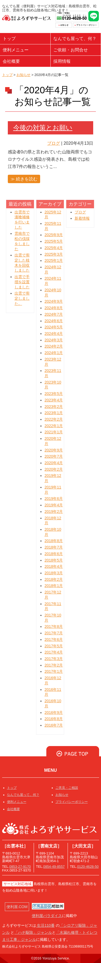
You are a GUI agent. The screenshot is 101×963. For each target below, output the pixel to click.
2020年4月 (53, 463)
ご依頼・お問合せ (70, 50)
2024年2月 (53, 346)
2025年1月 (53, 260)
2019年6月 (53, 498)
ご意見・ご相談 (66, 788)
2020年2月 (53, 469)
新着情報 (82, 218)
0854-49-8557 (54, 867)
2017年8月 (53, 626)
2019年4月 (53, 505)
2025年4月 (53, 248)
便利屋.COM (17, 907)
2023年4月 (53, 400)
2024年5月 (53, 327)
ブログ (53, 143)
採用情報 (62, 61)
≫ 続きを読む (24, 179)
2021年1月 (53, 432)
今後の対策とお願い (42, 127)
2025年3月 (53, 254)
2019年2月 (53, 511)
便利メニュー (16, 50)
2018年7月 (53, 547)
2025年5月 (53, 241)
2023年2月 (53, 406)
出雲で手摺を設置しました (22, 282)
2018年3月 (53, 573)
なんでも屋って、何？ (74, 38)
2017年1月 (53, 671)
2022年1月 (53, 426)
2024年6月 (53, 321)
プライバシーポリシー (71, 802)
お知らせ (23, 75)
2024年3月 (53, 340)
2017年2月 (53, 665)
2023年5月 (53, 393)
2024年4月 (53, 333)
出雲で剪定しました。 (22, 298)
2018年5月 (53, 560)
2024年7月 (53, 314)
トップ (9, 38)
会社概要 (11, 61)
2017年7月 (53, 633)
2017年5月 (53, 646)
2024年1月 (53, 353)
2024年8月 (53, 308)
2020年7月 (53, 456)
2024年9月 (53, 301)
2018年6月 (53, 554)
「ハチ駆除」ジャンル (33, 932)
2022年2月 (53, 419)
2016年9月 (53, 712)
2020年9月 (53, 450)
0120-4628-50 (88, 867)
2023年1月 (53, 413)
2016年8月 (53, 719)
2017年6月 (53, 639)
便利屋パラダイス (47, 915)
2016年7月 (53, 725)
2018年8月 (53, 541)
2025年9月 (53, 235)
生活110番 (45, 925)
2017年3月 (53, 659)
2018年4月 (53, 566)
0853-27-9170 (20, 867)
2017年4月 (53, 652)
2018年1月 (53, 585)
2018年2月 (53, 579)
